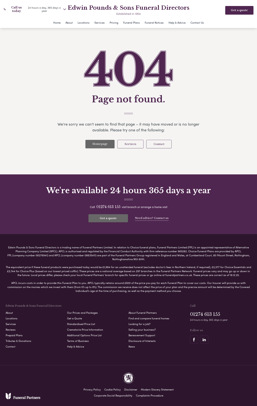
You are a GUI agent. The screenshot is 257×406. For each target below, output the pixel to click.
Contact (159, 144)
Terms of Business (78, 340)
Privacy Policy (92, 389)
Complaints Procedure (149, 395)
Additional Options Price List (84, 335)
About (69, 22)
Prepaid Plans (14, 335)
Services (99, 22)
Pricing (114, 22)
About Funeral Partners (142, 312)
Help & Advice (177, 22)
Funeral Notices (154, 22)
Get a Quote (74, 318)
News (131, 346)
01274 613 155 (108, 207)
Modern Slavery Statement (157, 389)
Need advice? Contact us (152, 217)
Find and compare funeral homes (148, 318)
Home (57, 22)
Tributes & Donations (18, 340)
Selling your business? (142, 329)
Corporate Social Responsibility (113, 395)
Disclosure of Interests (142, 340)
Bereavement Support (141, 335)
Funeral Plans (131, 22)
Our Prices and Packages (82, 312)
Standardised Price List (81, 324)
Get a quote (108, 218)
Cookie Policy (112, 389)
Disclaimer (130, 389)
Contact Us (197, 22)
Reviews (11, 329)
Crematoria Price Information (85, 329)
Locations (83, 22)
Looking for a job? (139, 324)
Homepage (99, 143)
